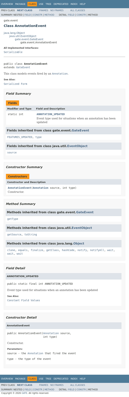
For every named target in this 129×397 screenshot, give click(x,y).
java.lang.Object (14, 32)
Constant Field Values (23, 300)
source (12, 152)
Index (74, 4)
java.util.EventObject (22, 36)
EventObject (77, 146)
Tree (48, 4)
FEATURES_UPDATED (19, 137)
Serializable (13, 52)
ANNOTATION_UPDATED (51, 114)
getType (12, 218)
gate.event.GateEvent (29, 39)
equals (23, 250)
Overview (7, 4)
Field (27, 15)
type (38, 137)
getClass (52, 250)
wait (110, 250)
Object (78, 243)
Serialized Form (15, 83)
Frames (43, 10)
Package (20, 4)
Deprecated (61, 4)
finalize (37, 250)
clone (11, 250)
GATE (24, 393)
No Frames (57, 10)
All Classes (77, 10)
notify (82, 250)
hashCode (68, 250)
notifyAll (97, 250)
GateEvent (23, 67)
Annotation (40, 187)
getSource (14, 234)
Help (82, 4)
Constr (37, 15)
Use (41, 4)
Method (49, 15)
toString (30, 234)
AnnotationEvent (19, 187)
